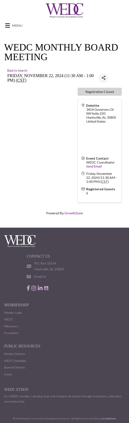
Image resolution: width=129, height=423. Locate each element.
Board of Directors (14, 367)
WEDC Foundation (15, 360)
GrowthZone (73, 213)
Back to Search (17, 70)
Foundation (11, 333)
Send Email (94, 166)
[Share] (103, 78)
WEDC (8, 319)
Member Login (13, 312)
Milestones (11, 326)
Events (8, 374)
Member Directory (14, 354)
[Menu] (14, 25)
